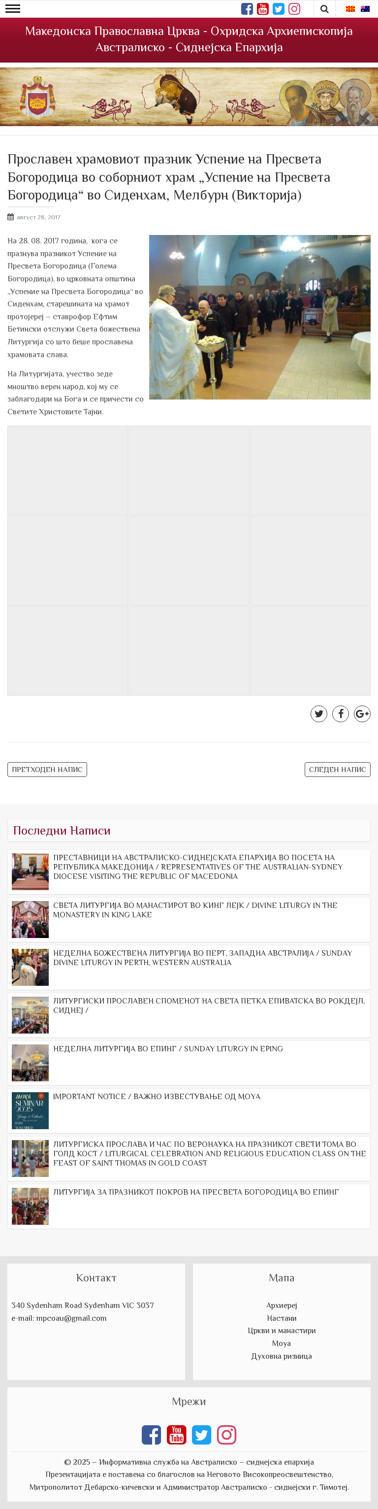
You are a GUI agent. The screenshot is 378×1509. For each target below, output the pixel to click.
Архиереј (281, 1305)
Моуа (281, 1343)
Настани (282, 1318)
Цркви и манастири (282, 1330)
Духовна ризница (281, 1356)
